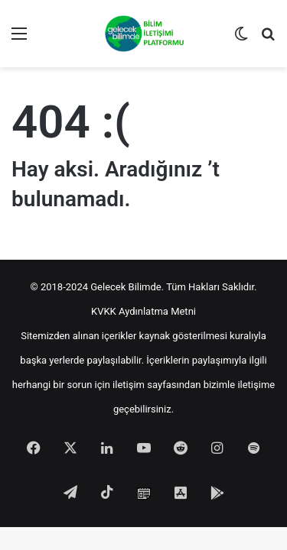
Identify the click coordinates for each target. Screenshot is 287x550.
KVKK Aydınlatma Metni (143, 311)
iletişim (129, 384)
